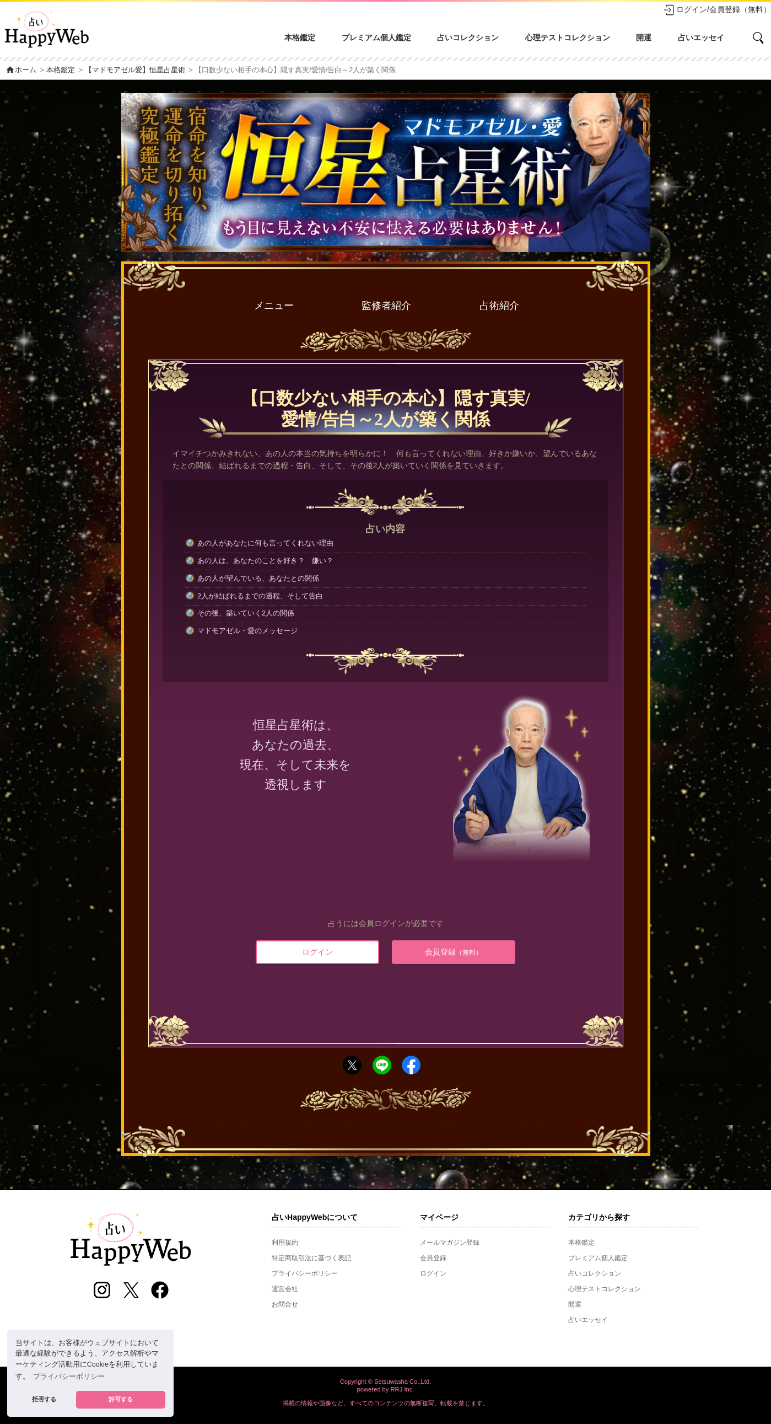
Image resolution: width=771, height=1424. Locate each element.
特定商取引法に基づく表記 (311, 1258)
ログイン (317, 951)
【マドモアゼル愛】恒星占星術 (135, 70)
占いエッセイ (701, 37)
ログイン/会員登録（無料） (717, 10)
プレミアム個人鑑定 (376, 37)
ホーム (21, 70)
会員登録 (453, 951)
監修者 (386, 306)
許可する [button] (121, 1399)
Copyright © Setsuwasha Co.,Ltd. (386, 1381)
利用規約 (285, 1242)
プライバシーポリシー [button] (69, 1376)
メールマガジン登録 (449, 1242)
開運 (643, 37)
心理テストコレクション (567, 37)
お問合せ (285, 1304)
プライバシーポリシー (305, 1273)
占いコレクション (468, 37)
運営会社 (285, 1289)
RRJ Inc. (402, 1389)
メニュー (274, 305)
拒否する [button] (44, 1399)
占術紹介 (499, 305)
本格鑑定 (299, 37)
